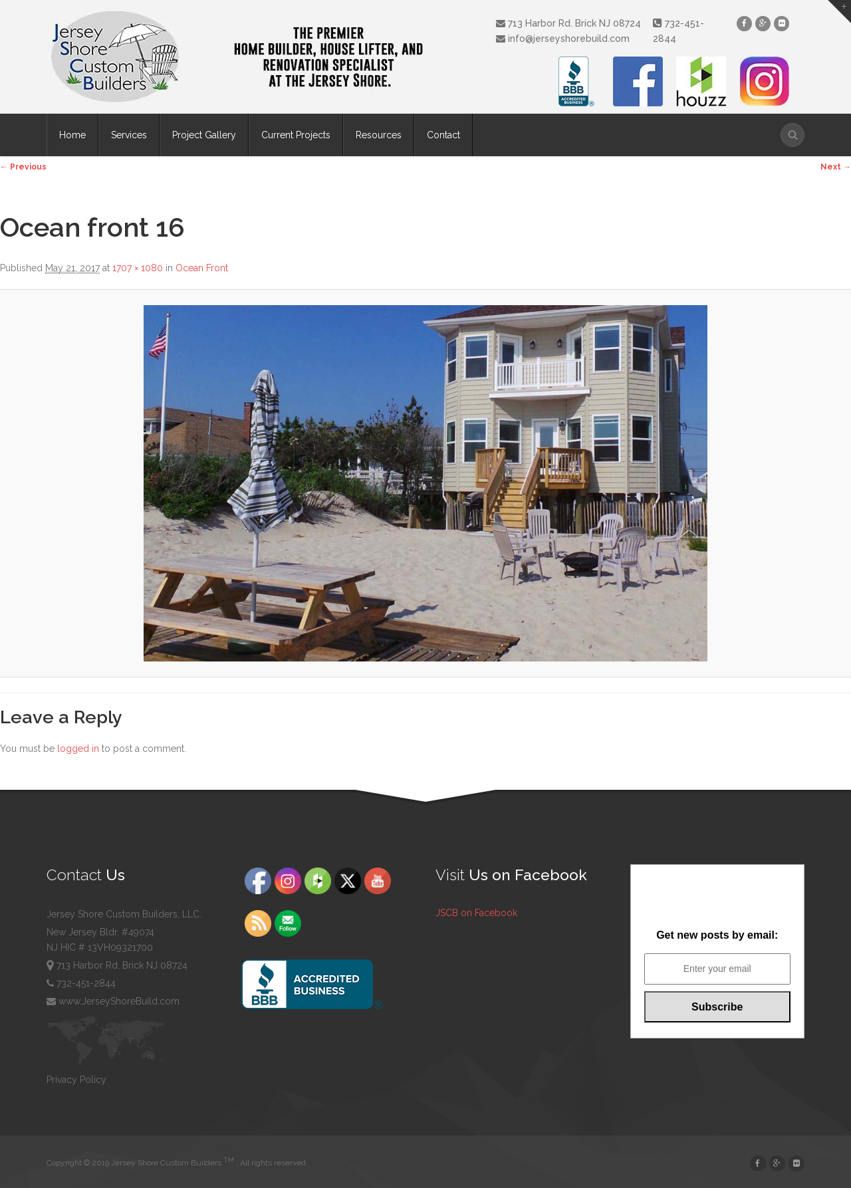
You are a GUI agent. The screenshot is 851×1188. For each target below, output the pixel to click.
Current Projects (295, 135)
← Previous (23, 167)
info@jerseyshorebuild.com (563, 38)
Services (129, 135)
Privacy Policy (76, 1079)
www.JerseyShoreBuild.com (113, 1001)
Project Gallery (204, 135)
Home (72, 135)
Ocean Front (202, 268)
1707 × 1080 (137, 268)
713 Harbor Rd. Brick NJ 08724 (568, 23)
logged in (78, 748)
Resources (379, 135)
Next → (835, 167)
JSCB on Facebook (476, 912)
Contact (443, 135)
